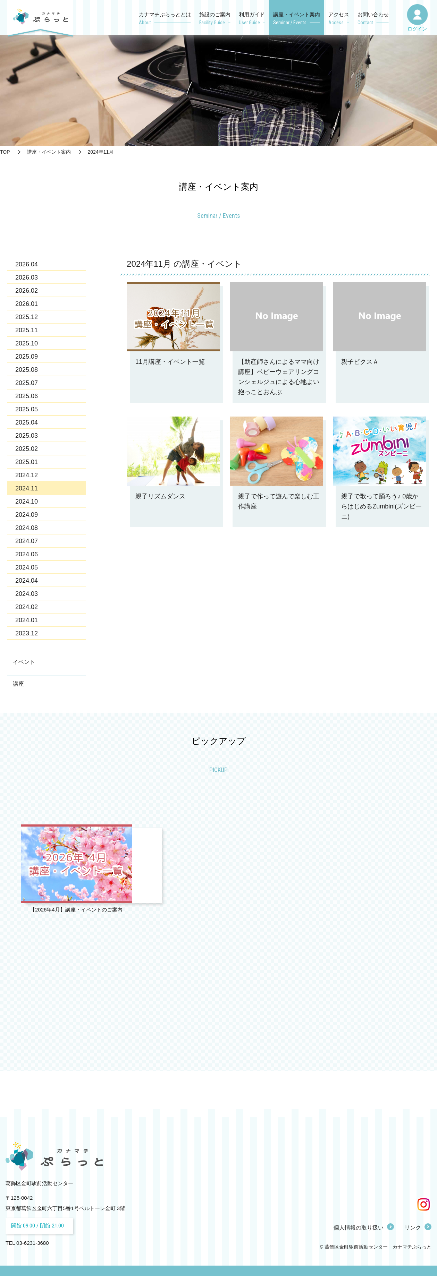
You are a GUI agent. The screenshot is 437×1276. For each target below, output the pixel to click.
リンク (412, 1228)
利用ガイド (252, 19)
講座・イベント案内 (296, 19)
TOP (5, 152)
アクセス (338, 19)
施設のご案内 (214, 19)
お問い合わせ (373, 19)
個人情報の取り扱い (359, 1228)
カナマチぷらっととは (165, 19)
